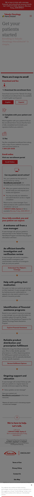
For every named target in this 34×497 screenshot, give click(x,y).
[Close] (32, 488)
